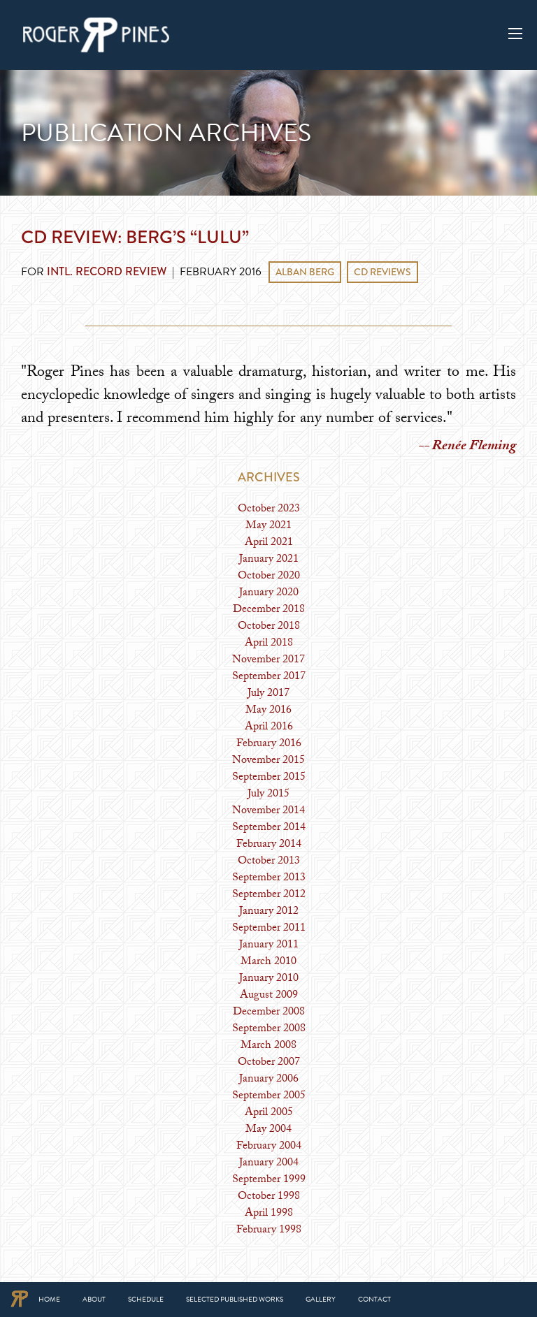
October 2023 (269, 509)
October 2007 (269, 1063)
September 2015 (269, 778)
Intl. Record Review (106, 271)
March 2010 (268, 962)
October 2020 (269, 576)
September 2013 (269, 878)
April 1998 (269, 1214)
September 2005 (269, 1096)
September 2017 (269, 677)
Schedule (146, 1299)
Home (49, 1299)
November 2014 (268, 811)
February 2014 (268, 845)
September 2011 (269, 928)
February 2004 (268, 1146)
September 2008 (269, 1029)
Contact (374, 1299)
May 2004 (268, 1130)
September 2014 (269, 828)
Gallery (321, 1299)
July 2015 (268, 794)
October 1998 (269, 1197)
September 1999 (269, 1180)
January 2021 (269, 560)
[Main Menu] (515, 33)
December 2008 (269, 1012)
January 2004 (269, 1163)
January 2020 (269, 593)
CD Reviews (382, 272)
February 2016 (268, 744)
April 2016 (269, 727)
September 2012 (269, 895)
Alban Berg (304, 272)
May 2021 (268, 526)
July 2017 (268, 694)
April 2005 (269, 1113)
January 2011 (269, 945)
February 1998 (268, 1230)
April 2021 (269, 543)
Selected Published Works (234, 1299)
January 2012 (269, 912)
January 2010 (269, 979)
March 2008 (268, 1046)
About (94, 1299)
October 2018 (269, 627)
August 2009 (269, 996)
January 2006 (269, 1079)
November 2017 (268, 660)
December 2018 (269, 610)
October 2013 (269, 861)
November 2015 (268, 761)
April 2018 (269, 643)
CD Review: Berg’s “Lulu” (135, 237)
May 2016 (268, 710)
